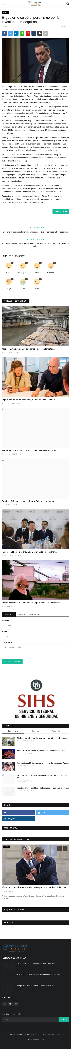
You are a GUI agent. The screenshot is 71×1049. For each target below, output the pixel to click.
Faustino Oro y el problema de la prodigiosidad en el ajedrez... (43, 788)
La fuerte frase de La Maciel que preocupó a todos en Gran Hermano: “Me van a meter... (35, 244)
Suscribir (63, 1019)
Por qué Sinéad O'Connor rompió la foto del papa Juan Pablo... (43, 763)
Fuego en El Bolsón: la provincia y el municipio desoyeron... (29, 552)
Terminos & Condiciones (34, 1039)
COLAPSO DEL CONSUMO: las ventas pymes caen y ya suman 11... (42, 776)
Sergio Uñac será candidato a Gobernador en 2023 (36, 986)
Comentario (7, 642)
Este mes (35, 731)
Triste (23, 288)
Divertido (50, 272)
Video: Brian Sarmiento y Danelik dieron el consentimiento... (42, 751)
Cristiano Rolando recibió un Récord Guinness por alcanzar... (30, 501)
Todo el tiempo (58, 731)
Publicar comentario (12, 661)
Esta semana (13, 731)
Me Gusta (8, 272)
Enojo (9, 288)
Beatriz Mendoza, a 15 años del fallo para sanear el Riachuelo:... (31, 603)
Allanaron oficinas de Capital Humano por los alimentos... (28, 349)
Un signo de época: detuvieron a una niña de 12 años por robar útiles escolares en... (35, 233)
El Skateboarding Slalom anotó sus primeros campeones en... (40, 974)
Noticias (5, 12)
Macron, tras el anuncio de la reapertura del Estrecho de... (35, 887)
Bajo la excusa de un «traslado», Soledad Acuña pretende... (29, 400)
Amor (37, 272)
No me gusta (23, 272)
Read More (61, 211)
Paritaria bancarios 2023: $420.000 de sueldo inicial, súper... (29, 450)
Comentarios (8, 614)
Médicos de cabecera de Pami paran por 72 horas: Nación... (42, 738)
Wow (37, 288)
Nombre (5, 621)
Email (4, 631)
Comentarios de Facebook (28, 614)
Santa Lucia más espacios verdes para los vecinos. (36, 963)
